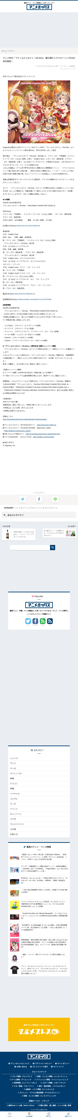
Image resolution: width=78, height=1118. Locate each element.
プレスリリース (51, 507)
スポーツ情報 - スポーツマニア (54, 1083)
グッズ (13, 804)
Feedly (43, 625)
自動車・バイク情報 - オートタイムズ (39, 1089)
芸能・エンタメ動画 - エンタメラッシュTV (40, 1096)
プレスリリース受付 (40, 1067)
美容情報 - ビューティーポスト (25, 1083)
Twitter (28, 625)
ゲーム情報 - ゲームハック (21, 1079)
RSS (50, 625)
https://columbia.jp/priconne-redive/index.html (43, 434)
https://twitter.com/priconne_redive (17, 431)
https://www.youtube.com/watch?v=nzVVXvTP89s (32, 299)
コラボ (13, 819)
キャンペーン (37, 507)
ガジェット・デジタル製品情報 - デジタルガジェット (40, 1092)
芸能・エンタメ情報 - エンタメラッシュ (52, 1076)
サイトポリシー (63, 1063)
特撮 (12, 778)
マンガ (13, 768)
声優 (12, 788)
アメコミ (14, 783)
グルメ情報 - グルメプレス (22, 1076)
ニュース (14, 758)
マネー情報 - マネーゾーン (24, 1086)
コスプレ (14, 798)
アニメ (17, 507)
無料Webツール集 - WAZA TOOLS (21, 1105)
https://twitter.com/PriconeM (43, 437)
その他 (13, 829)
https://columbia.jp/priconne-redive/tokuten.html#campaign (25, 419)
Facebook (35, 625)
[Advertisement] (39, 30)
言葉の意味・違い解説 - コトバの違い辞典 (55, 1105)
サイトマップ (58, 1067)
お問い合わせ (22, 1067)
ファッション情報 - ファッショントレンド (52, 1079)
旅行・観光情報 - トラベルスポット (52, 1086)
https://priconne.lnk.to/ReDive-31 (23, 294)
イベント (26, 507)
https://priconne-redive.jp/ (46, 425)
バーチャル (15, 793)
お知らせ (14, 834)
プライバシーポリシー (43, 1063)
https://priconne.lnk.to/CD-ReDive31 (26, 226)
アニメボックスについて (20, 1063)
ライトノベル (16, 773)
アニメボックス (41, 1109)
